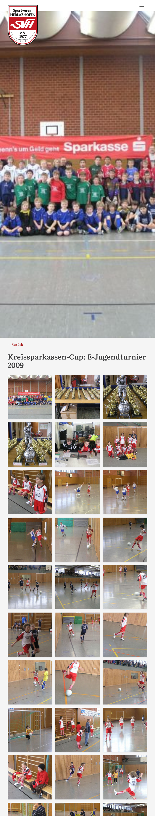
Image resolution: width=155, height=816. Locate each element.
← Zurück (15, 344)
